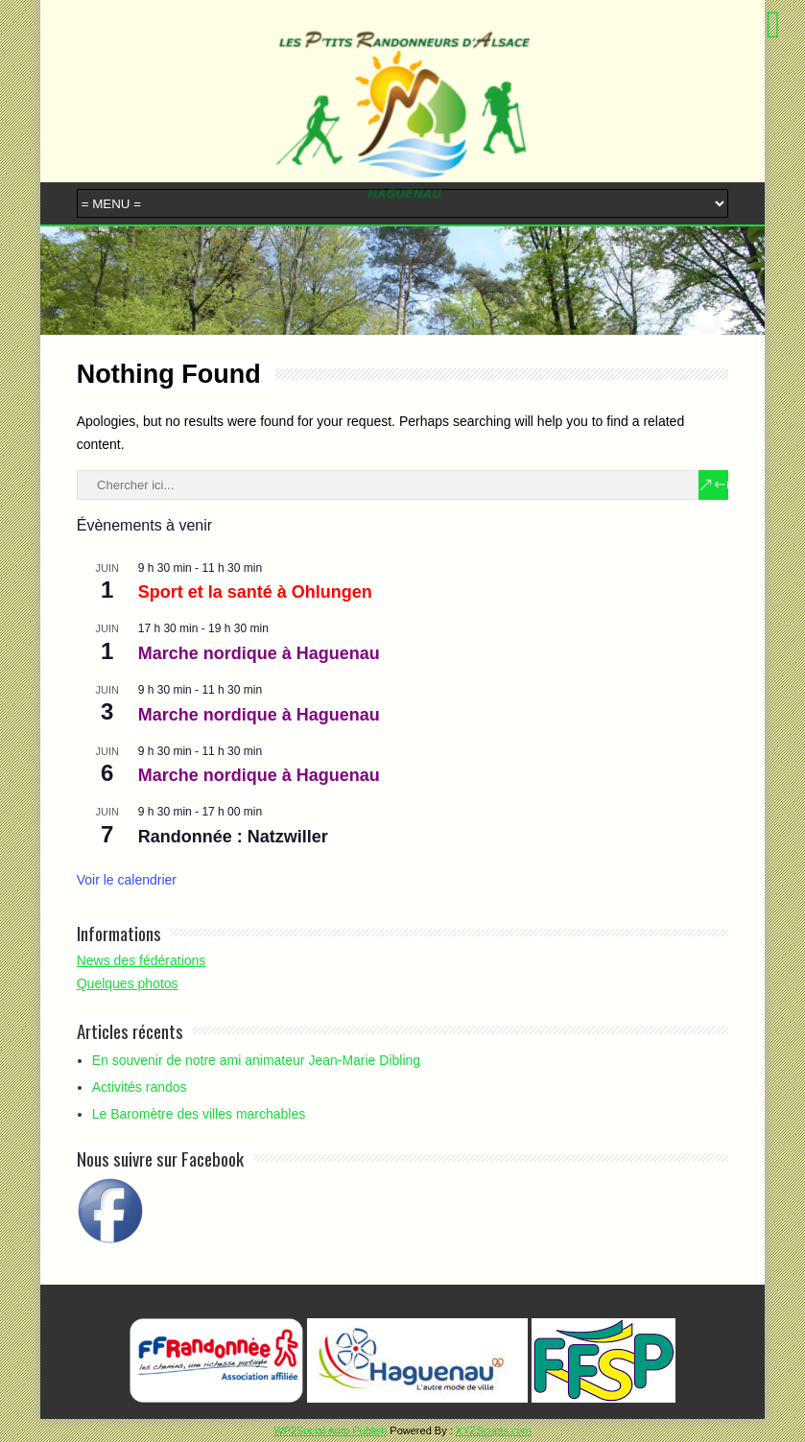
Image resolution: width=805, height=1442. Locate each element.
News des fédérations (141, 960)
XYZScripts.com (494, 1430)
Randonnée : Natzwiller (233, 836)
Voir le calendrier (127, 879)
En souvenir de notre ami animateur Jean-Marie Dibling (256, 1060)
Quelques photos (127, 983)
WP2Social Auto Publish (330, 1430)
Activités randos (139, 1087)
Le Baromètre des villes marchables (199, 1114)
